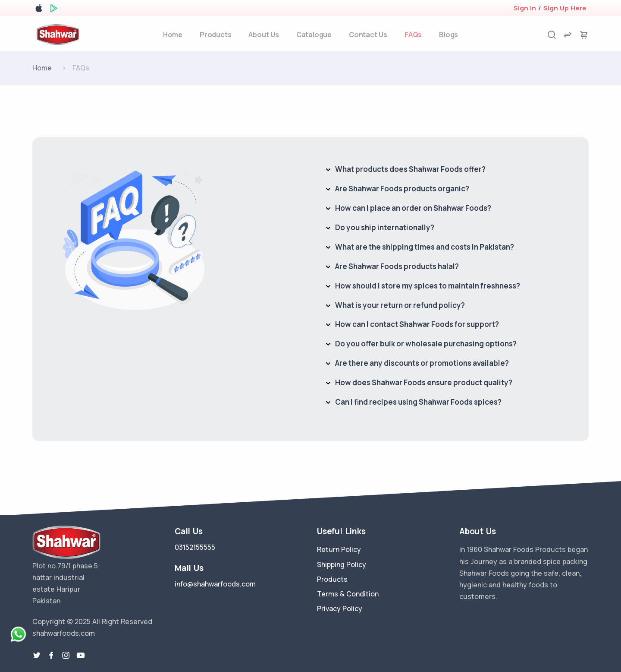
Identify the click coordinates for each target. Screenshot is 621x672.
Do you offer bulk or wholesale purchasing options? (426, 344)
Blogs (448, 34)
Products (332, 579)
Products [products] (215, 34)
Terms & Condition (348, 594)
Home (42, 68)
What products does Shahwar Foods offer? (410, 169)
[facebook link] (51, 655)
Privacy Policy (339, 608)
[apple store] (39, 9)
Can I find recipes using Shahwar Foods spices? (418, 402)
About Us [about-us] (263, 34)
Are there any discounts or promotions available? (422, 363)
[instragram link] (66, 655)
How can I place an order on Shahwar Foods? (413, 208)
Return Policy (339, 549)
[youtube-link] (80, 655)
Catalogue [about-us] (314, 34)
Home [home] (172, 34)
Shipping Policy (341, 564)
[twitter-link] (36, 655)
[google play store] (54, 9)
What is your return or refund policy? (400, 305)
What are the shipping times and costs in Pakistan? (424, 247)
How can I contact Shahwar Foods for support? (417, 324)
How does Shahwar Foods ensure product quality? (423, 382)
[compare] (567, 35)
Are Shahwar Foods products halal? (397, 266)
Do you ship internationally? (384, 227)
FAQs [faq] (413, 34)
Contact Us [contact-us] (368, 34)
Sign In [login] (525, 8)
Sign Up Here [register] (564, 8)
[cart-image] (584, 35)
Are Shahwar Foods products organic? (402, 188)
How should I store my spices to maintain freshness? (427, 286)
